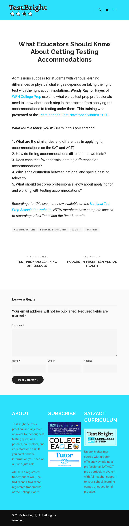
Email (51, 360)
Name (16, 360)
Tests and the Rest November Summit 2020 (73, 115)
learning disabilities (53, 230)
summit (76, 230)
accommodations (24, 230)
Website (87, 360)
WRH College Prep (26, 96)
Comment (18, 325)
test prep (92, 230)
